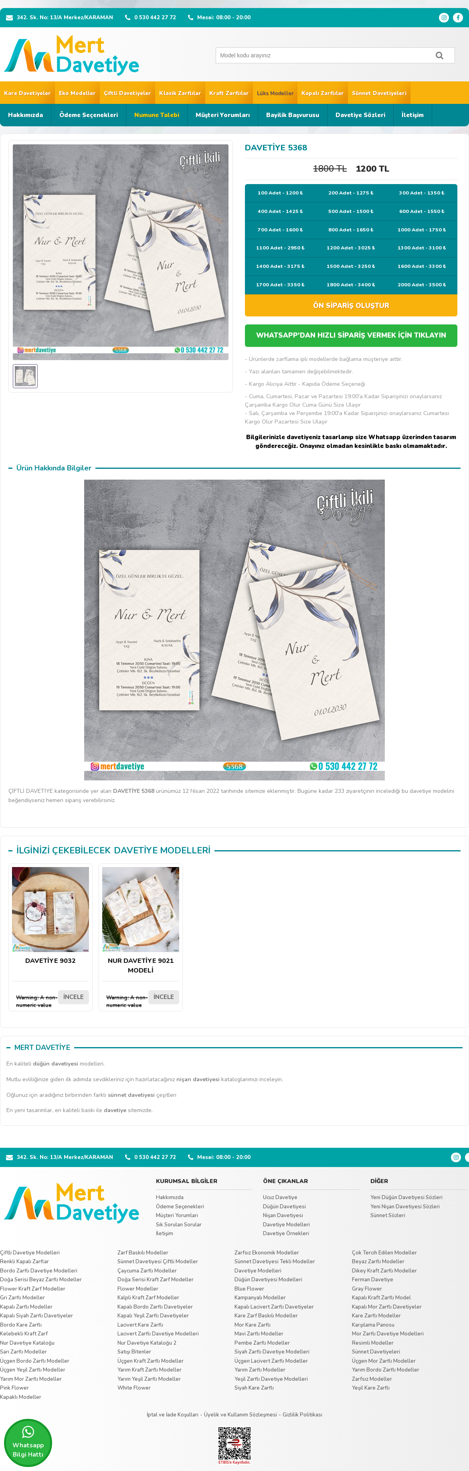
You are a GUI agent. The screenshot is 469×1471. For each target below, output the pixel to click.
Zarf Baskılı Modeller (142, 1252)
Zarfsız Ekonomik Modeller (266, 1252)
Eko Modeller (77, 93)
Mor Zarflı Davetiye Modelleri (388, 1333)
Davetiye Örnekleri (286, 1233)
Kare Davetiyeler (27, 93)
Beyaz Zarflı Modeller (378, 1261)
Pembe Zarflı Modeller (262, 1343)
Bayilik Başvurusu (292, 115)
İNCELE (73, 997)
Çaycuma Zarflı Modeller (147, 1270)
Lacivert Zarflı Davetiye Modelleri (158, 1333)
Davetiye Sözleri (360, 115)
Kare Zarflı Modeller (376, 1315)
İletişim (413, 115)
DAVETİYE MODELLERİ (162, 851)
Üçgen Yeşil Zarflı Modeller (32, 1370)
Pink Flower (14, 1388)
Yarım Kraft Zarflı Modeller (149, 1370)
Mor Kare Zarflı (252, 1325)
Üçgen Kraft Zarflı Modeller (150, 1361)
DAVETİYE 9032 (50, 916)
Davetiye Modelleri (286, 1224)
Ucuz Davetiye (280, 1197)
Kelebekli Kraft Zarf (24, 1333)
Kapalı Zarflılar (322, 93)
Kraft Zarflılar (229, 93)
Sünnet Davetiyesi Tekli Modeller (274, 1261)
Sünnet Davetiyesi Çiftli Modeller (157, 1261)
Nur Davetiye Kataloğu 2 (146, 1343)
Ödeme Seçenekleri (88, 115)
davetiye (115, 1110)
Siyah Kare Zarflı (254, 1388)
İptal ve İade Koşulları (172, 1414)
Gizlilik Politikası (302, 1414)
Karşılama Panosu (373, 1325)
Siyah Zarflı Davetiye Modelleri (271, 1352)
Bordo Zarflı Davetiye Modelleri (38, 1270)
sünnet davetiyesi (131, 1095)
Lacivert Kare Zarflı (140, 1325)
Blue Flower (249, 1289)
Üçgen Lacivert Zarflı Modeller (271, 1361)
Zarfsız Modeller (372, 1379)
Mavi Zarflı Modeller (258, 1333)
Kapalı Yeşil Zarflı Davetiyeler (153, 1315)
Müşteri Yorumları (223, 115)
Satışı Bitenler (134, 1352)
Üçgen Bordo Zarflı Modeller (34, 1361)
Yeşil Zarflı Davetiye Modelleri (271, 1379)
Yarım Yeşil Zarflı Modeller (149, 1379)
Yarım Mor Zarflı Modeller (31, 1379)
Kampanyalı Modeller (260, 1297)
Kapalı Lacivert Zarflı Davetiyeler (274, 1307)
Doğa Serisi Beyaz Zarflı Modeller (41, 1279)
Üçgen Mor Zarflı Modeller (384, 1361)
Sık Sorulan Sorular (179, 1224)
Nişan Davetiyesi (283, 1215)
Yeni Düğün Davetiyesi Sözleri (406, 1197)
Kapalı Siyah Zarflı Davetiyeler (36, 1315)
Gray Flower (367, 1289)
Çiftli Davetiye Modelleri (30, 1252)
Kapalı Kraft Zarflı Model (381, 1297)
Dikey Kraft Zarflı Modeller (384, 1270)
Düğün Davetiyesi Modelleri (268, 1279)
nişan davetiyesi (198, 1079)
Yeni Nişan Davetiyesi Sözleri (405, 1206)
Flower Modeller (137, 1289)
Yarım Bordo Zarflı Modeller (385, 1370)
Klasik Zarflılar (180, 93)
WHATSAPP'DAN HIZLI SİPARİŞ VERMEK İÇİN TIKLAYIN (351, 335)
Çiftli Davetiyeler (127, 93)
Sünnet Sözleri (387, 1215)
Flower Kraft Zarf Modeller (32, 1289)
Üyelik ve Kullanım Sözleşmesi (240, 1414)
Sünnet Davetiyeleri (379, 93)
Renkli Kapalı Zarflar (24, 1261)
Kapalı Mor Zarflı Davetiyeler (387, 1307)
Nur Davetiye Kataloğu (27, 1343)
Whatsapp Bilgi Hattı (28, 1442)
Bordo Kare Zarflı (21, 1325)
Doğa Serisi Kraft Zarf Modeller (155, 1279)
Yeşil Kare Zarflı (371, 1388)
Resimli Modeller (373, 1343)
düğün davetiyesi (55, 1064)
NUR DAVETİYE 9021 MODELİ (140, 921)
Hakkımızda (25, 115)
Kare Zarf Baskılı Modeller (266, 1315)
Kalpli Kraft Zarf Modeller (148, 1297)
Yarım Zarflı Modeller (259, 1370)
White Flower (134, 1388)
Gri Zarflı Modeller (22, 1297)
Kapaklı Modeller (20, 1397)
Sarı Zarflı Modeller (23, 1352)
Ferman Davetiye (372, 1279)
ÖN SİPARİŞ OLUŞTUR (351, 305)
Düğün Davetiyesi (284, 1206)
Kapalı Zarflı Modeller (26, 1307)
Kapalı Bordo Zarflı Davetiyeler (155, 1307)
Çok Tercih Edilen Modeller (384, 1252)
